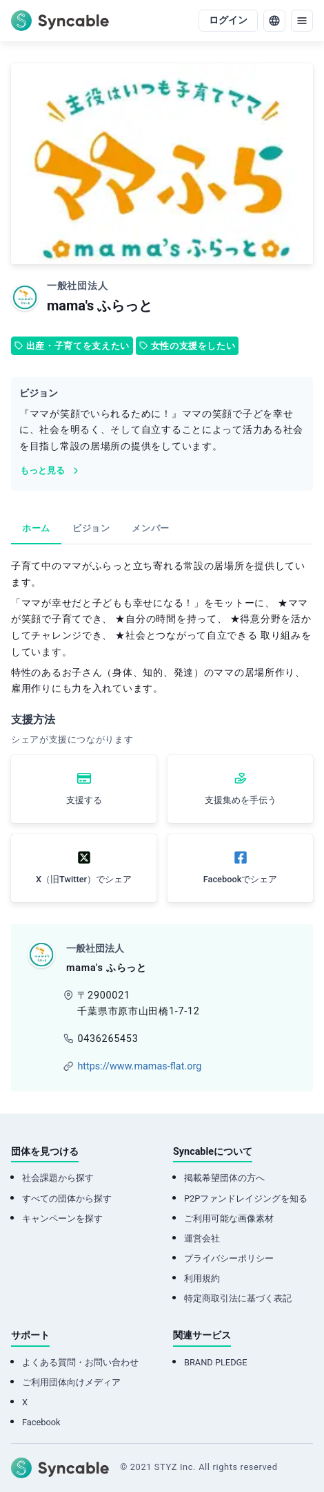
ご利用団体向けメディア (71, 1382)
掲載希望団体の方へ (224, 1178)
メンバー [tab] (151, 528)
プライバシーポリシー (229, 1258)
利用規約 (202, 1278)
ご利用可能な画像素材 (229, 1218)
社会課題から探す (58, 1178)
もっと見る (50, 470)
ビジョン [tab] (91, 528)
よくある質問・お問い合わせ (80, 1362)
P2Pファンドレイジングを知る (245, 1198)
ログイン (228, 20)
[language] (274, 21)
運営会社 (202, 1238)
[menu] (302, 21)
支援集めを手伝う (240, 800)
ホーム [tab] (36, 528)
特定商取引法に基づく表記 (238, 1298)
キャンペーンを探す (62, 1218)
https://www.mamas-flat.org (139, 1066)
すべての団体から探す (67, 1198)
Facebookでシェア (240, 879)
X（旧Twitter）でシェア (84, 879)
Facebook (41, 1422)
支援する (84, 800)
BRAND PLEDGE (215, 1362)
